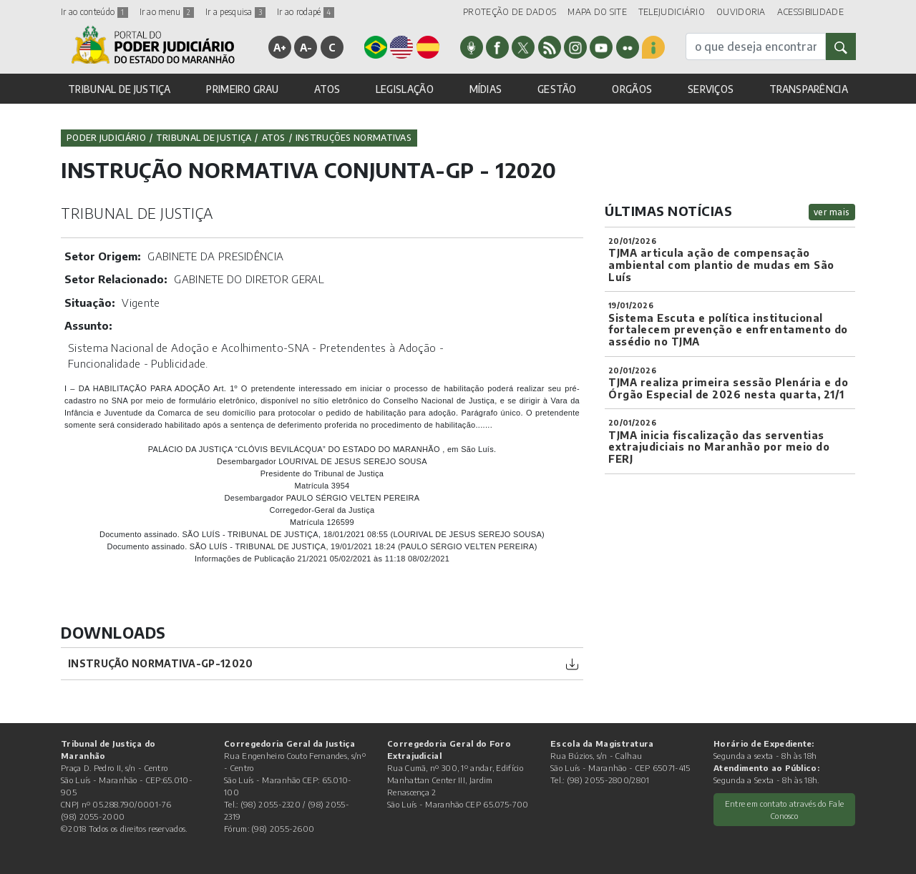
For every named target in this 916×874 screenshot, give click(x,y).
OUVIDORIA (741, 11)
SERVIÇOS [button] (711, 89)
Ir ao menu (167, 11)
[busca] (756, 46)
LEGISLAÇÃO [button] (405, 89)
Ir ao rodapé (305, 11)
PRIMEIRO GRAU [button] (242, 89)
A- (306, 47)
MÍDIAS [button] (485, 89)
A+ (280, 47)
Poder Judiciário (106, 137)
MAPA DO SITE (597, 11)
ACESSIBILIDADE (810, 11)
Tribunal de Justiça (204, 137)
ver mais (832, 212)
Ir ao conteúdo (94, 11)
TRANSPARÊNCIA (808, 89)
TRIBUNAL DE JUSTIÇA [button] (119, 89)
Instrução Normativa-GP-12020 (160, 663)
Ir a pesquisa (235, 11)
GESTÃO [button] (557, 89)
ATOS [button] (327, 89)
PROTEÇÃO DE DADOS (509, 11)
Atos (274, 137)
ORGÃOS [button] (632, 89)
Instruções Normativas (353, 137)
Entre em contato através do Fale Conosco (784, 809)
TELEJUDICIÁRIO (671, 11)
